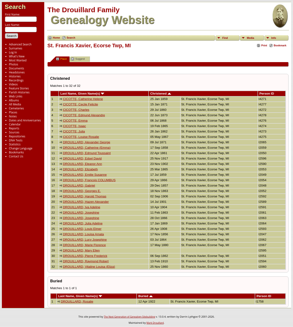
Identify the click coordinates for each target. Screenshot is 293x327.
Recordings (16, 80)
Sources (14, 132)
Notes (13, 116)
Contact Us (16, 156)
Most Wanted (18, 60)
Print (264, 45)
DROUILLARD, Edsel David (82, 158)
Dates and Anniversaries (25, 120)
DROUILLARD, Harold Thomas (84, 196)
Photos (13, 64)
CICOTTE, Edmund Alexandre (84, 115)
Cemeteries (16, 108)
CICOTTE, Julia (74, 131)
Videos (13, 84)
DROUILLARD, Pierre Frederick (85, 256)
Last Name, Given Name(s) (82, 93)
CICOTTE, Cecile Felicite (80, 104)
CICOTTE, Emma (75, 120)
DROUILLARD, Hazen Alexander (86, 201)
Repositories (17, 136)
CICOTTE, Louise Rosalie (81, 137)
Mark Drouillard (155, 322)
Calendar (15, 124)
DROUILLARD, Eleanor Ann (82, 164)
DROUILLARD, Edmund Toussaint (87, 153)
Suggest (78, 59)
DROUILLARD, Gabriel (79, 185)
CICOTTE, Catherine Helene (83, 99)
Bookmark (280, 45)
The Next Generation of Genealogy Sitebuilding (129, 316)
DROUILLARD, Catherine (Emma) (86, 147)
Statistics (14, 144)
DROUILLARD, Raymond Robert (85, 261)
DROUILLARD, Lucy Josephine (85, 239)
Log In (13, 52)
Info (273, 37)
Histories (14, 76)
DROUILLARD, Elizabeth (80, 169)
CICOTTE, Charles (76, 110)
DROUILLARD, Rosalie (77, 301)
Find (225, 37)
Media (250, 37)
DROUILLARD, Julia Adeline (82, 223)
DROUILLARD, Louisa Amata (83, 234)
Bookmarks (16, 152)
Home (56, 37)
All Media (15, 104)
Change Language (20, 148)
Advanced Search (20, 44)
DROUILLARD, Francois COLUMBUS (89, 180)
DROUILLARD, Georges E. (82, 191)
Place (61, 59)
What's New (16, 56)
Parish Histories (19, 92)
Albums (14, 100)
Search (15, 6)
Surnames (15, 48)
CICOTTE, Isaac (74, 126)
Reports (14, 128)
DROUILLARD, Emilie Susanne (85, 174)
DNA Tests (16, 140)
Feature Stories (19, 88)
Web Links (15, 96)
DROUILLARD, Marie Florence (84, 245)
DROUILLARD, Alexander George (86, 142)
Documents (16, 68)
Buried (145, 296)
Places (13, 112)
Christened (160, 93)
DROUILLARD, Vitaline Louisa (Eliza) (89, 266)
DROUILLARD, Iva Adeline (81, 207)
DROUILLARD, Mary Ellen (81, 250)
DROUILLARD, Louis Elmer (82, 229)
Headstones (17, 72)
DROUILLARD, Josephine (81, 212)
